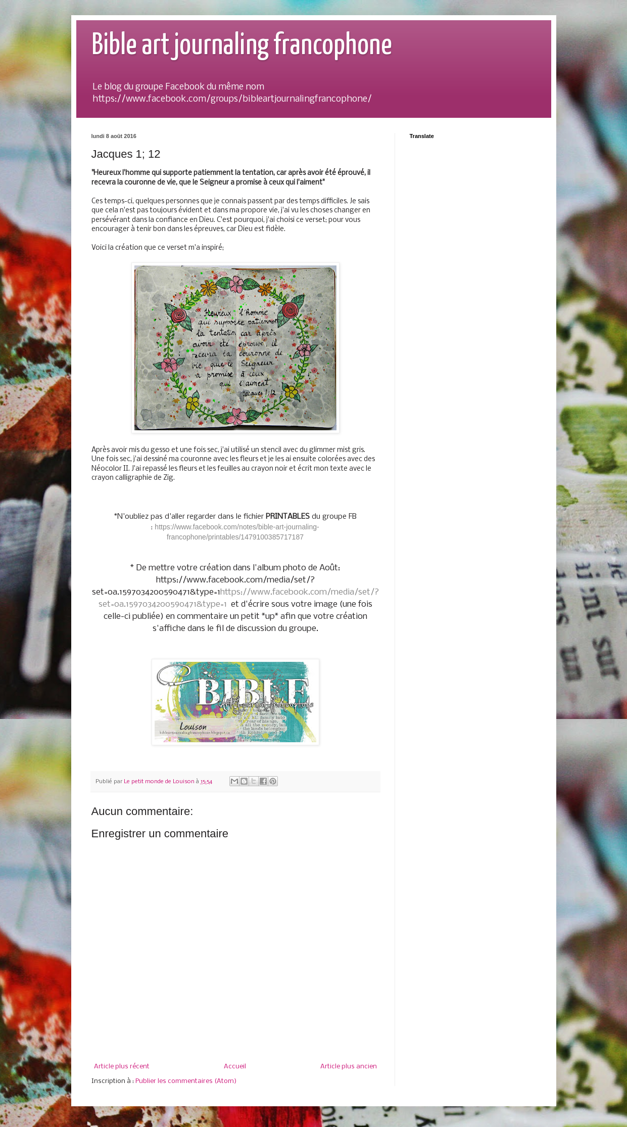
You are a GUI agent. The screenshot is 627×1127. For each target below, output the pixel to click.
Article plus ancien (348, 1066)
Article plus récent (122, 1066)
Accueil (235, 1066)
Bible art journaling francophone (241, 46)
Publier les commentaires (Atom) (185, 1081)
